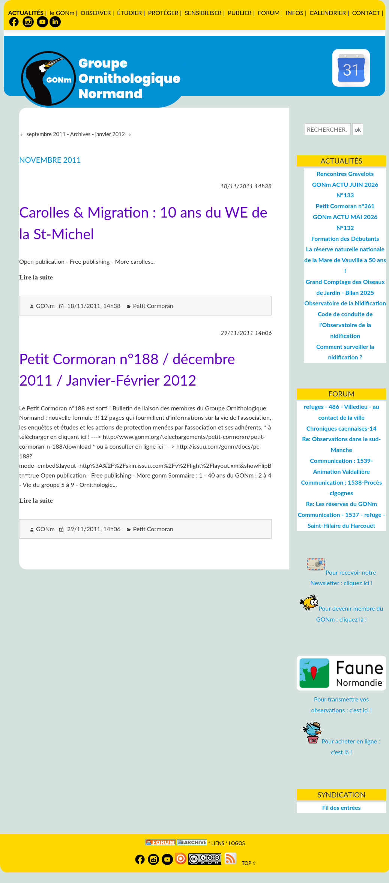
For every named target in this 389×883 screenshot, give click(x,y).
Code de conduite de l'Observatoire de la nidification (345, 324)
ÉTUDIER (129, 12)
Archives (80, 134)
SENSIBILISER (203, 12)
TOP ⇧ (247, 863)
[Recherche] (328, 129)
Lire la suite (36, 277)
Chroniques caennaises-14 (341, 428)
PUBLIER (240, 12)
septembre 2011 (45, 134)
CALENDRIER (327, 12)
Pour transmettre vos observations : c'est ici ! (341, 699)
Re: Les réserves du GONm (341, 503)
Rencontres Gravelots (345, 173)
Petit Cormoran (153, 305)
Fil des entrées (341, 807)
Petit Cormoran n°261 (345, 205)
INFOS (294, 12)
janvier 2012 (110, 134)
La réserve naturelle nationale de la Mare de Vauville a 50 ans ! (345, 259)
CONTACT (366, 12)
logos (237, 843)
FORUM (268, 12)
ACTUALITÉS (26, 12)
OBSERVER (96, 12)
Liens (218, 843)
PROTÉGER (163, 12)
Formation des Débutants (345, 238)
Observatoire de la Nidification (345, 302)
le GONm (62, 12)
